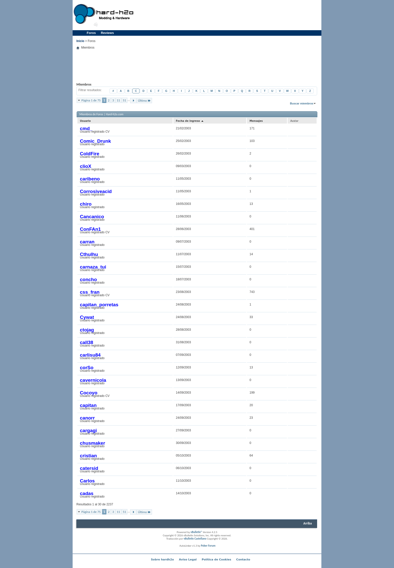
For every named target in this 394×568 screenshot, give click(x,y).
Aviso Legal (188, 559)
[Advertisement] (228, 15)
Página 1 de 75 (91, 100)
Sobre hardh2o (162, 559)
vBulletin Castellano (195, 538)
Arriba (307, 523)
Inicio (80, 41)
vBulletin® (196, 532)
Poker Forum (208, 545)
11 (118, 100)
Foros (91, 33)
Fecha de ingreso (190, 121)
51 (124, 100)
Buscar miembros (301, 103)
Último (144, 100)
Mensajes (256, 121)
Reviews (107, 33)
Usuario (85, 121)
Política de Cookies (216, 559)
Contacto (243, 559)
